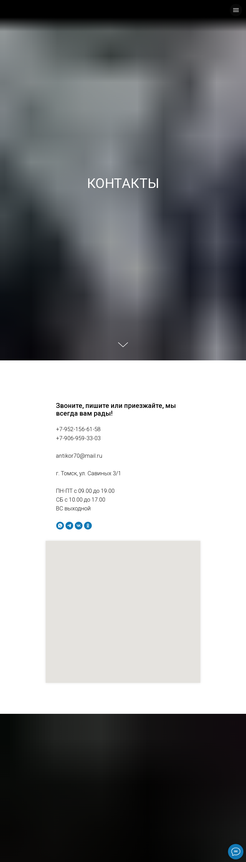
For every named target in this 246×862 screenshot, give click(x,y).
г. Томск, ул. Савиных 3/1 (88, 473)
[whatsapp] (60, 525)
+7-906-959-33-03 (78, 438)
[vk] (79, 525)
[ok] (88, 525)
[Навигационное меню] (236, 10)
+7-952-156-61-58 (78, 429)
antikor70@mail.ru (79, 456)
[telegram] (69, 525)
